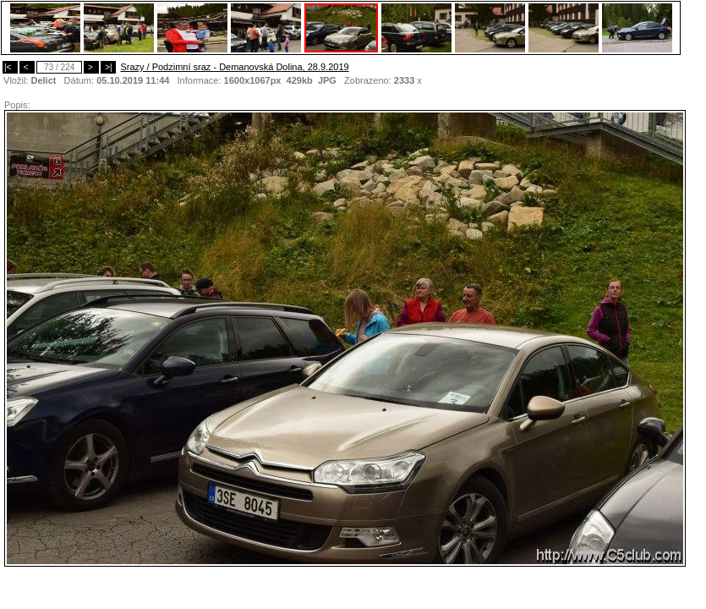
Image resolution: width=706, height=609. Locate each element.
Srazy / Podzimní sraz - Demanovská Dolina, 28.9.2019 (234, 67)
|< (10, 67)
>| (108, 67)
